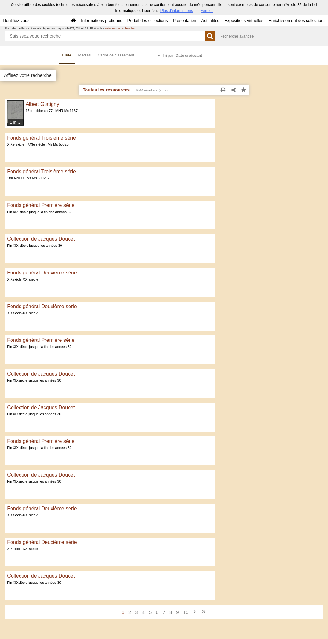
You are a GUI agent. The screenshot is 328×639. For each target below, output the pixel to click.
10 (186, 612)
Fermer (207, 10)
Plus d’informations (176, 10)
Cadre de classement (116, 55)
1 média (17, 122)
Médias (84, 55)
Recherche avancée (237, 36)
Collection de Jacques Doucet (41, 239)
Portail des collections (147, 20)
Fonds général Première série (40, 205)
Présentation (184, 20)
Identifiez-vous (16, 20)
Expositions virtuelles (244, 20)
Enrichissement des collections (296, 20)
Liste (66, 55)
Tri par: (182, 55)
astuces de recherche (120, 28)
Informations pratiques (101, 20)
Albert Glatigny (42, 104)
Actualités (210, 20)
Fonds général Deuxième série (42, 272)
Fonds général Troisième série (41, 138)
